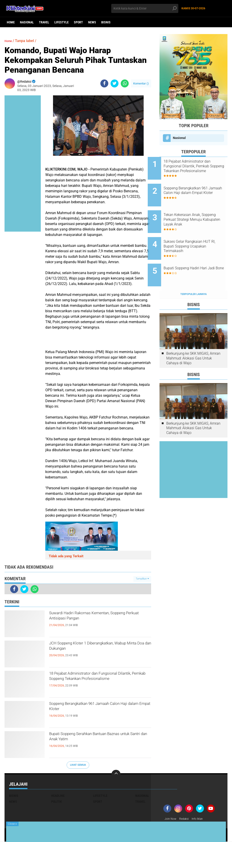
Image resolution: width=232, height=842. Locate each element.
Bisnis (106, 22)
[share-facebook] (104, 83)
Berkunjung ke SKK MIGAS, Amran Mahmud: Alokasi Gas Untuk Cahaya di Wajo (193, 339)
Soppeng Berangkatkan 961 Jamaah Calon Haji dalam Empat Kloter (95, 708)
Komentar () (141, 83)
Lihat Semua (78, 764)
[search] (144, 8)
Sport (78, 22)
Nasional (27, 22)
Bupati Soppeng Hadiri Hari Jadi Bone (197, 255)
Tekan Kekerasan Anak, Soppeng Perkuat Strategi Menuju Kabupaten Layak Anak (195, 212)
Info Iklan (201, 819)
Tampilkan (142, 578)
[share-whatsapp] (125, 83)
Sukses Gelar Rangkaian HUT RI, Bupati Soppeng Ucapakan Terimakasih (199, 235)
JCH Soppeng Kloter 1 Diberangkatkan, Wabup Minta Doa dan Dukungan (98, 648)
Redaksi (186, 819)
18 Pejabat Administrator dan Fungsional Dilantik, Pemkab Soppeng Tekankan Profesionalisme (97, 682)
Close (12, 823)
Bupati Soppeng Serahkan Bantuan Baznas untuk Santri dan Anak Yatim (95, 738)
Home (11, 22)
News (92, 22)
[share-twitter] (114, 83)
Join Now (171, 819)
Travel (44, 22)
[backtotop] (116, 774)
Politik (56, 801)
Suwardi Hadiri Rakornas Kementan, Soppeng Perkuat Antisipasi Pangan (95, 618)
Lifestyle (61, 22)
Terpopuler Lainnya (193, 275)
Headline (58, 795)
